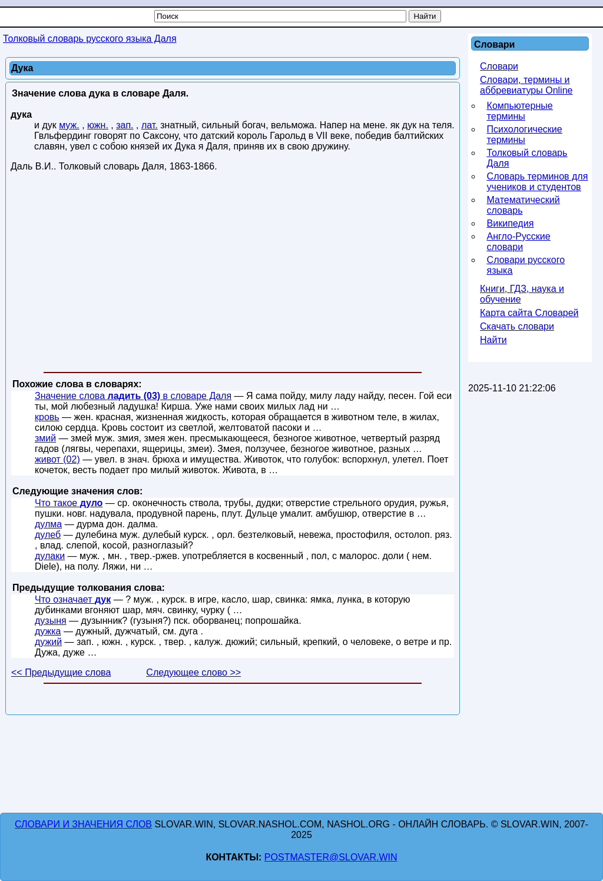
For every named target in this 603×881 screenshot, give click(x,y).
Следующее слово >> (193, 672)
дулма (48, 524)
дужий (48, 642)
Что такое (68, 503)
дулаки (50, 556)
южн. (97, 125)
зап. (124, 125)
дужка (48, 631)
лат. (149, 125)
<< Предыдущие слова (61, 672)
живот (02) (57, 459)
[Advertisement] (233, 274)
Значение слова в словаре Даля (133, 396)
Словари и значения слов (83, 824)
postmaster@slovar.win (330, 857)
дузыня (51, 621)
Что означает (73, 599)
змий (45, 438)
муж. (69, 125)
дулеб (48, 535)
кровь (47, 417)
